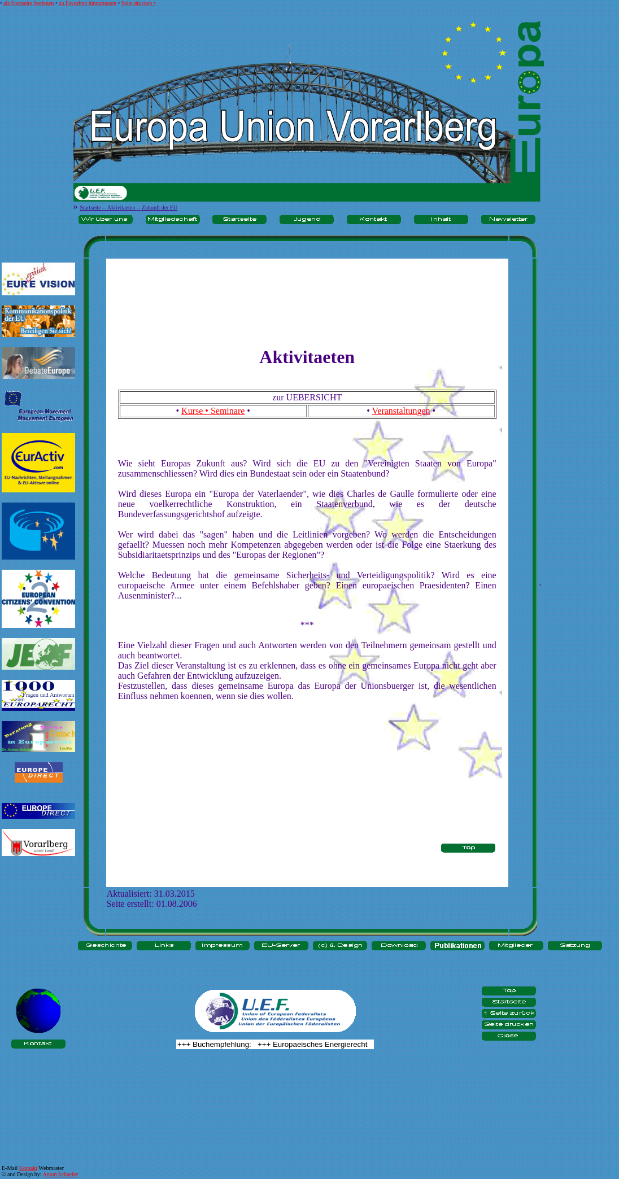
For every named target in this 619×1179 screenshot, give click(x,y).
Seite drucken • (138, 3)
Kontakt (28, 1168)
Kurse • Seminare (213, 411)
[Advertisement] (38, 901)
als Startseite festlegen (28, 3)
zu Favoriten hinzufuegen (87, 3)
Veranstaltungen (401, 411)
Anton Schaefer (60, 1174)
